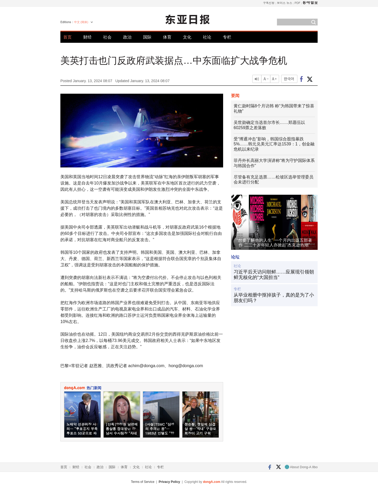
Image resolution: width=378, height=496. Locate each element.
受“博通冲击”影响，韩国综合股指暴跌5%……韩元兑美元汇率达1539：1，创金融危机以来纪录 (274, 144)
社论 (207, 37)
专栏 (227, 37)
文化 (187, 37)
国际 (147, 37)
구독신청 (269, 3)
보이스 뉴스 (284, 3)
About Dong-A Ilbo (301, 467)
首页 (67, 37)
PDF (297, 3)
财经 (87, 37)
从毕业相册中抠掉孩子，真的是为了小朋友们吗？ (274, 297)
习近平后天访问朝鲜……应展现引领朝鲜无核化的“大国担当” (274, 274)
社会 (107, 37)
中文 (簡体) (81, 22)
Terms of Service (142, 482)
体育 (167, 37)
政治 (127, 37)
